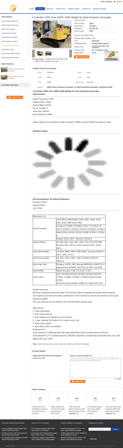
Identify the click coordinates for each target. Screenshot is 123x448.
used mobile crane (61, 344)
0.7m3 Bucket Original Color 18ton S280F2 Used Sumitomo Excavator (94, 410)
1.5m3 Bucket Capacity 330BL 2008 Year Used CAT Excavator (43, 429)
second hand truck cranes (45, 344)
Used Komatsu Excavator (9, 25)
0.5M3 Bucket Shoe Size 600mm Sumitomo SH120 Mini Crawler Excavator (39, 410)
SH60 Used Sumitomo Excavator (78, 344)
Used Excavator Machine (9, 21)
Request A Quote (99, 9)
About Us (49, 9)
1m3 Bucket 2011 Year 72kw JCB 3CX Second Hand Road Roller (14, 434)
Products (40, 9)
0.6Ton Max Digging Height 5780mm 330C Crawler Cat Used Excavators (43, 438)
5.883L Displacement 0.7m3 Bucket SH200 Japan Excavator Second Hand (57, 410)
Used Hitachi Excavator (9, 33)
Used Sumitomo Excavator (10, 45)
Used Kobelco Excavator (9, 37)
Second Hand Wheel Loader (10, 53)
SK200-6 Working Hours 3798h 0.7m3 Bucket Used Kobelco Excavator (73, 438)
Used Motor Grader (7, 49)
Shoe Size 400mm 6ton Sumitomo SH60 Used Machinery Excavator (113, 409)
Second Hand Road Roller (9, 57)
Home (32, 9)
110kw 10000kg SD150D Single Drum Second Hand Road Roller (14, 429)
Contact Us (86, 9)
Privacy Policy (10, 446)
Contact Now (83, 57)
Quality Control (73, 9)
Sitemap (93, 439)
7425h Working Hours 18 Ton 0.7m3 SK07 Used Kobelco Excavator (73, 429)
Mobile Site (93, 442)
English (120, 1)
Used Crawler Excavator (9, 41)
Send (115, 429)
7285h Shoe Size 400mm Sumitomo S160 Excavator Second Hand (77, 409)
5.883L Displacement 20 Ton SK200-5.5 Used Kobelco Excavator (74, 434)
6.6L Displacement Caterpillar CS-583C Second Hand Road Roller (15, 438)
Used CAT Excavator (8, 29)
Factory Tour (60, 9)
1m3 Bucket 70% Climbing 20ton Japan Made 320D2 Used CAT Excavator (44, 434)
